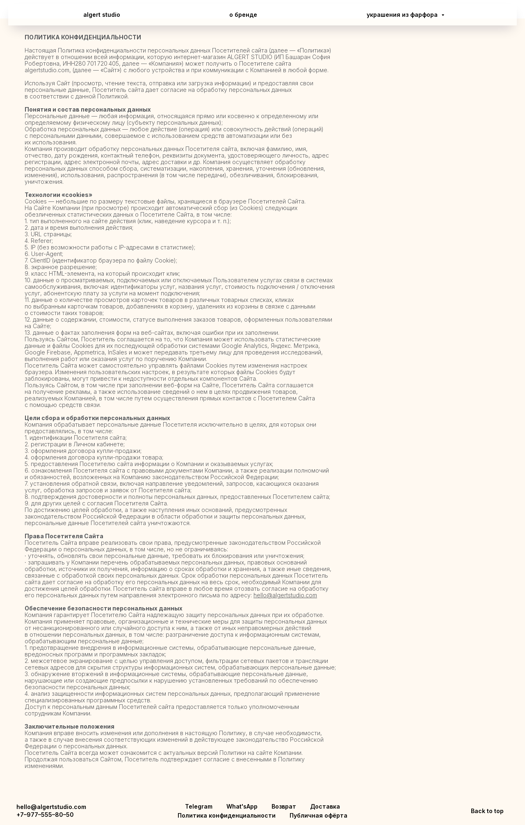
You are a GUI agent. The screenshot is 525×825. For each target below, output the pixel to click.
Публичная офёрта (318, 815)
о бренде (243, 14)
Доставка (325, 806)
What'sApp (242, 806)
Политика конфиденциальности (227, 815)
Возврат (284, 806)
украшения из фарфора (403, 14)
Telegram (198, 806)
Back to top (487, 810)
